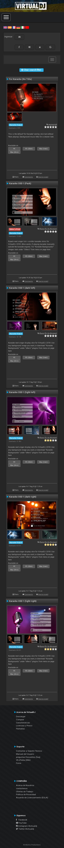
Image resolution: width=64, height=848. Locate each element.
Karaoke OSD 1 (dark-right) (22, 497)
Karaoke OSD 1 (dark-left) (22, 288)
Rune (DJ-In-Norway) (48, 229)
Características (23, 722)
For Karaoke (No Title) (20, 79)
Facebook (21, 820)
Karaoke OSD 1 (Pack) (20, 183)
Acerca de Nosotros (25, 785)
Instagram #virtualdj (26, 826)
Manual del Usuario (25, 754)
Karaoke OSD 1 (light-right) (22, 601)
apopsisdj (53, 124)
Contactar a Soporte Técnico (29, 751)
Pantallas (20, 728)
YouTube (21, 823)
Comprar (20, 719)
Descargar (20, 716)
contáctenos (21, 788)
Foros (18, 763)
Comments (29, 177)
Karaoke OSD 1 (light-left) (22, 392)
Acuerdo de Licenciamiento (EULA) (32, 797)
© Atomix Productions (32, 845)
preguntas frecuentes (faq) (28, 757)
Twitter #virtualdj (25, 829)
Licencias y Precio (24, 725)
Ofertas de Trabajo (24, 791)
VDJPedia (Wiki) (23, 760)
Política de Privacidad (26, 794)
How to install (43, 177)
